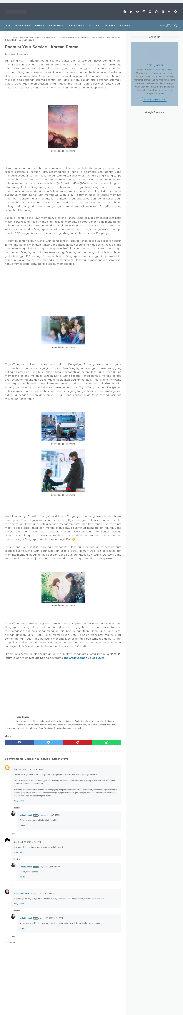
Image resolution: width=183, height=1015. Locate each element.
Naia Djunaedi (26, 815)
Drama (38, 26)
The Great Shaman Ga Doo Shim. (84, 657)
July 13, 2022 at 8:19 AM (32, 769)
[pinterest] (175, 12)
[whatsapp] (156, 12)
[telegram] (169, 12)
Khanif (16, 842)
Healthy (93, 26)
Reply (16, 801)
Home (7, 26)
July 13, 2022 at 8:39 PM (30, 842)
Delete (21, 801)
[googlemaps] (162, 12)
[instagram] (143, 12)
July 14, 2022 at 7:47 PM (49, 815)
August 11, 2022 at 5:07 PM (51, 918)
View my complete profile (154, 99)
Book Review (55, 26)
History (124, 26)
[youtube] (137, 12)
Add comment (10, 942)
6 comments (22, 54)
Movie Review (21, 26)
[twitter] (131, 12)
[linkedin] (150, 12)
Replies (17, 808)
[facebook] (124, 12)
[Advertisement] (63, 287)
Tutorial (108, 26)
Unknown (17, 769)
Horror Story (75, 26)
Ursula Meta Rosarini (23, 893)
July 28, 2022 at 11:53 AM (43, 893)
